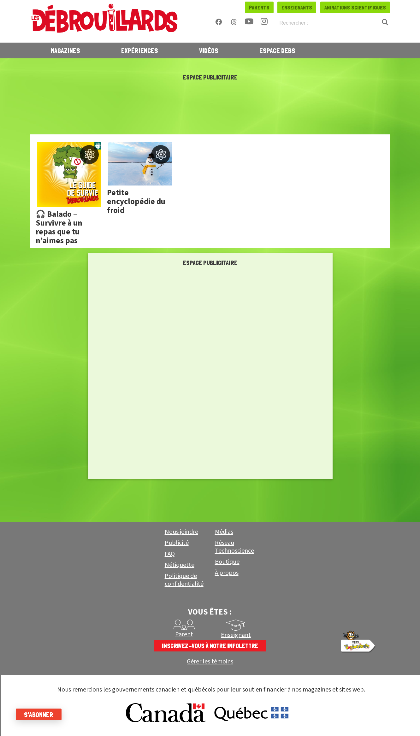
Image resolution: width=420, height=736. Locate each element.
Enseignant (236, 635)
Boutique (227, 561)
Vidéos (208, 50)
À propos (227, 572)
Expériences (139, 50)
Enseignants (296, 7)
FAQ (170, 554)
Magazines (65, 50)
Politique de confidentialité (184, 580)
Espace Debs (277, 50)
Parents (259, 7)
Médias (224, 531)
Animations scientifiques (355, 7)
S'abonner (38, 714)
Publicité (177, 543)
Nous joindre (181, 531)
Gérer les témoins (210, 662)
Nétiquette (179, 565)
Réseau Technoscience (234, 547)
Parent (184, 634)
